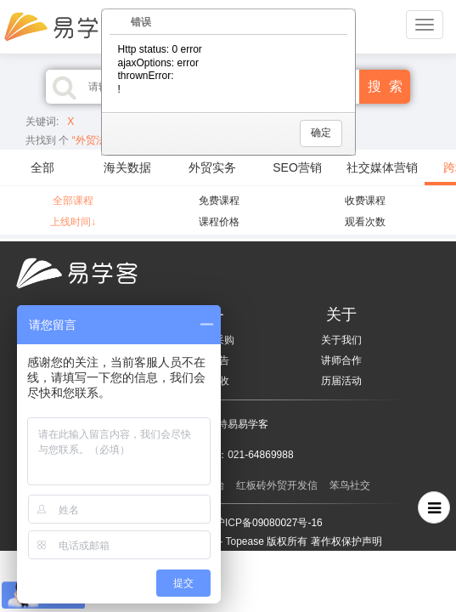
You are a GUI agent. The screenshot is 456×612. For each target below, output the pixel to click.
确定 (321, 133)
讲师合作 (341, 360)
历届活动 (341, 381)
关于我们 (341, 340)
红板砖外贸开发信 (277, 485)
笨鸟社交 (349, 485)
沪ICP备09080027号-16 (269, 523)
